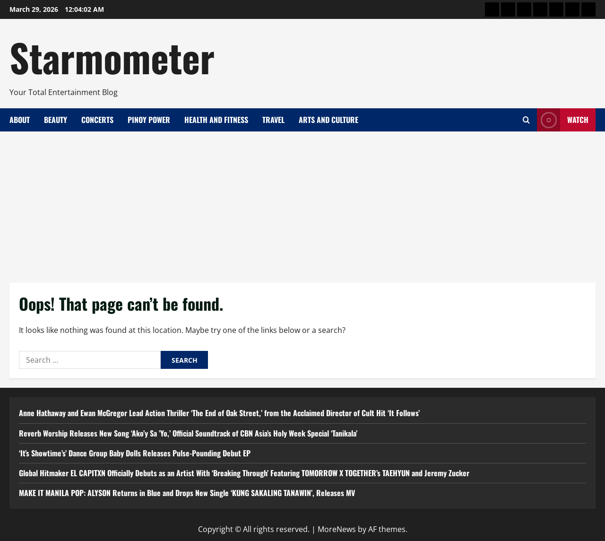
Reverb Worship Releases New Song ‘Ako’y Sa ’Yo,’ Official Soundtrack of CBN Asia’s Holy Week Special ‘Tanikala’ (188, 433)
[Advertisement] (302, 202)
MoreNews (337, 529)
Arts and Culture (328, 119)
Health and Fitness (216, 119)
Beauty (55, 119)
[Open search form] (526, 120)
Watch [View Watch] (562, 119)
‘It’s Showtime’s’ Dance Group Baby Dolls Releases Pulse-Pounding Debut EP (135, 453)
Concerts (97, 119)
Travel (273, 119)
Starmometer (112, 56)
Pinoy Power (149, 119)
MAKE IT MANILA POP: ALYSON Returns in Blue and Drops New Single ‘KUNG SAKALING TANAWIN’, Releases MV (187, 492)
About (19, 119)
